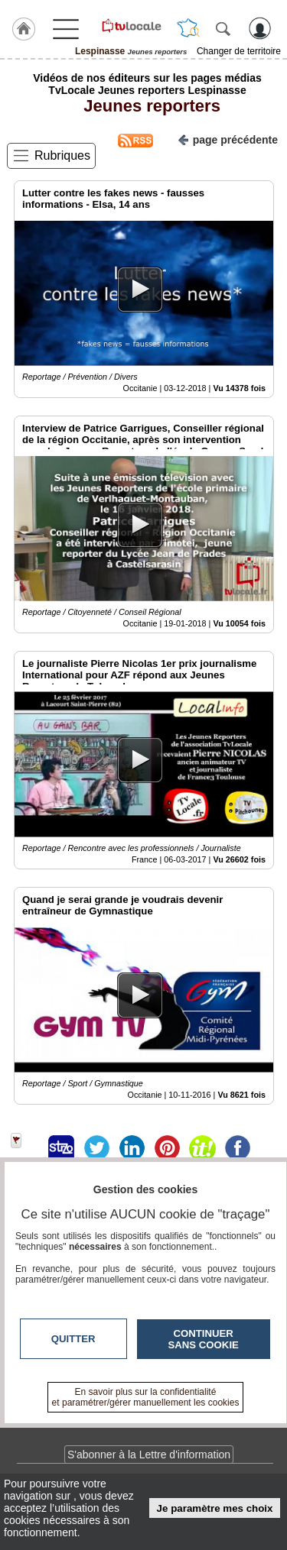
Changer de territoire (239, 51)
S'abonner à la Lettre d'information (148, 1454)
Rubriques (62, 155)
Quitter (73, 1339)
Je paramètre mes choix (215, 1508)
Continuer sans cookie (203, 1339)
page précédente (228, 138)
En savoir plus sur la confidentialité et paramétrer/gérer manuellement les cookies (146, 1397)
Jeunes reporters (147, 105)
